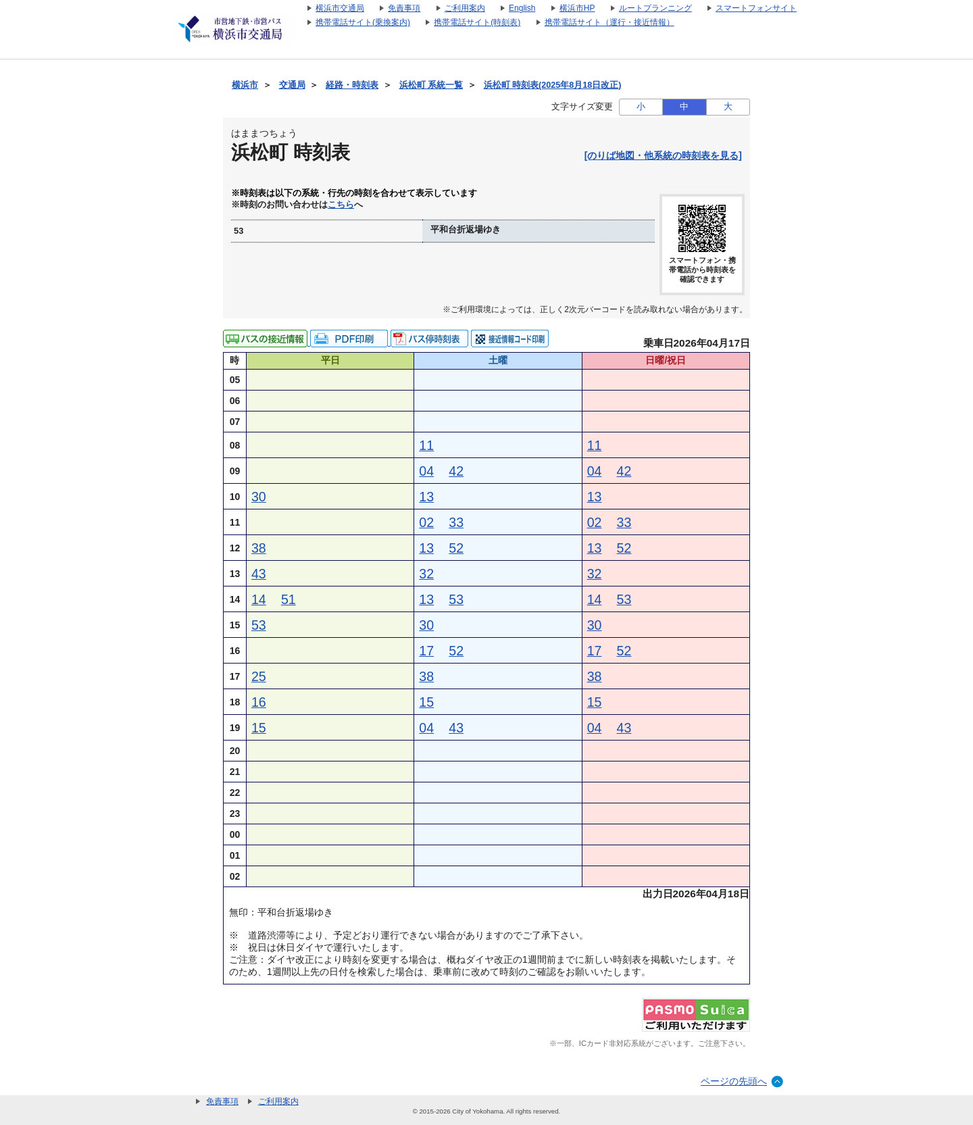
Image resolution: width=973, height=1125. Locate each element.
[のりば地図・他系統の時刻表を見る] (663, 155)
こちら (341, 204)
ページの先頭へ (734, 1081)
